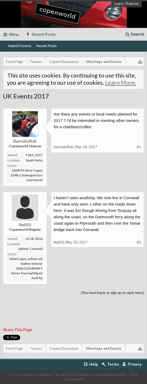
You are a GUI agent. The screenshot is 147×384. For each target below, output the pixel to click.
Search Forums (19, 46)
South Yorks (34, 160)
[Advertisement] (73, 311)
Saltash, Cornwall (30, 249)
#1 (139, 147)
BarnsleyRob (25, 141)
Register (132, 3)
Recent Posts (46, 46)
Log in (118, 3)
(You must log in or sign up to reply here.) (112, 293)
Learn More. (120, 82)
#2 (139, 242)
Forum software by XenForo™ (54, 375)
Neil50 (25, 224)
